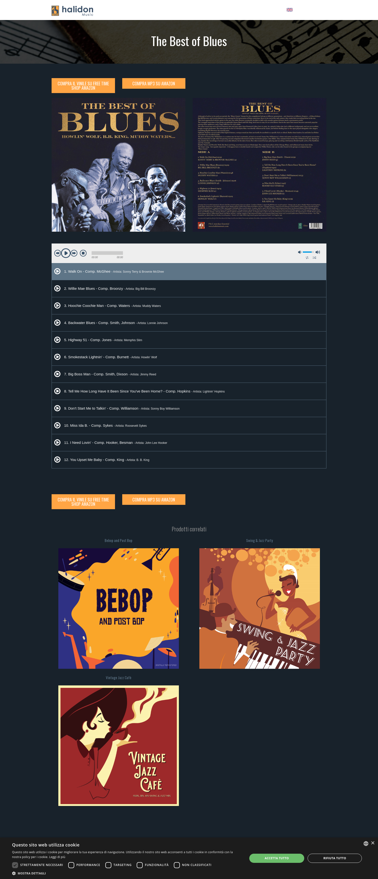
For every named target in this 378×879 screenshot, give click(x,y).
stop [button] (83, 253)
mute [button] (299, 252)
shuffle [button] (314, 258)
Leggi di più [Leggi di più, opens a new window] (57, 857)
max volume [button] (317, 252)
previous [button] (57, 253)
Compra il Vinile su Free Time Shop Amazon (83, 85)
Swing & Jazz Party (259, 540)
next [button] (74, 253)
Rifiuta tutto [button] (334, 858)
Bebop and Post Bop (118, 540)
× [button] (372, 843)
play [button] (66, 253)
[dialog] (189, 858)
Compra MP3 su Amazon (153, 83)
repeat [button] (307, 258)
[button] (126, 873)
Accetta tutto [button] (277, 858)
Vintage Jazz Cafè (118, 677)
